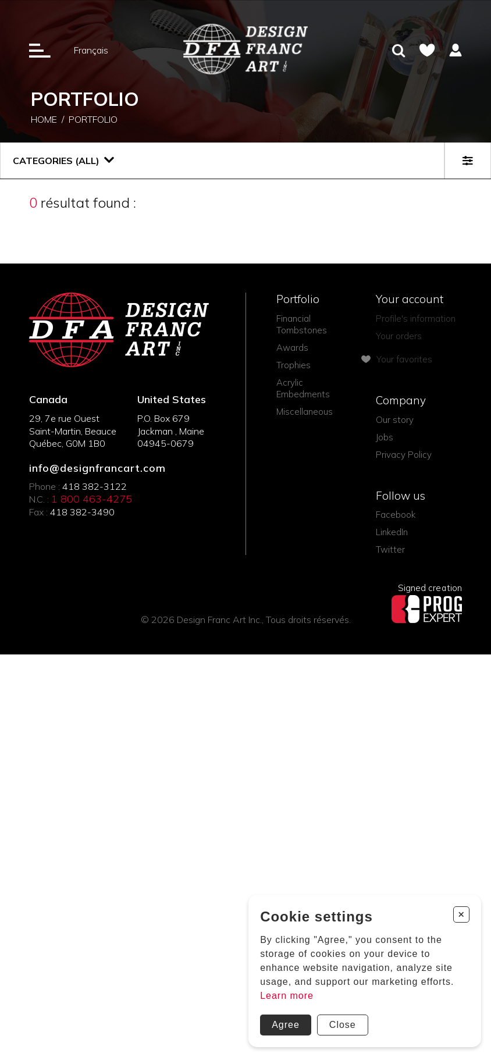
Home (44, 120)
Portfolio (93, 120)
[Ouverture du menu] (40, 50)
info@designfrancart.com (97, 468)
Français (91, 50)
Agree (286, 1025)
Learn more (287, 996)
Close (342, 1025)
